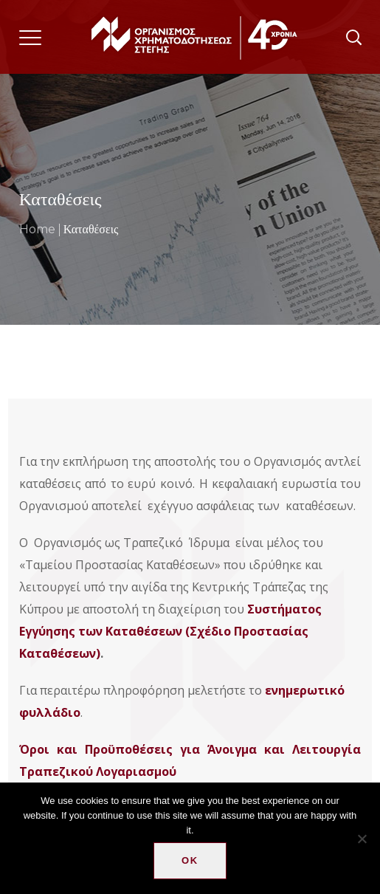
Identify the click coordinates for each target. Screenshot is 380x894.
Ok (190, 860)
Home (37, 229)
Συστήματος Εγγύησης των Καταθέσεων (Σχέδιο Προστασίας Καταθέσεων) (170, 631)
